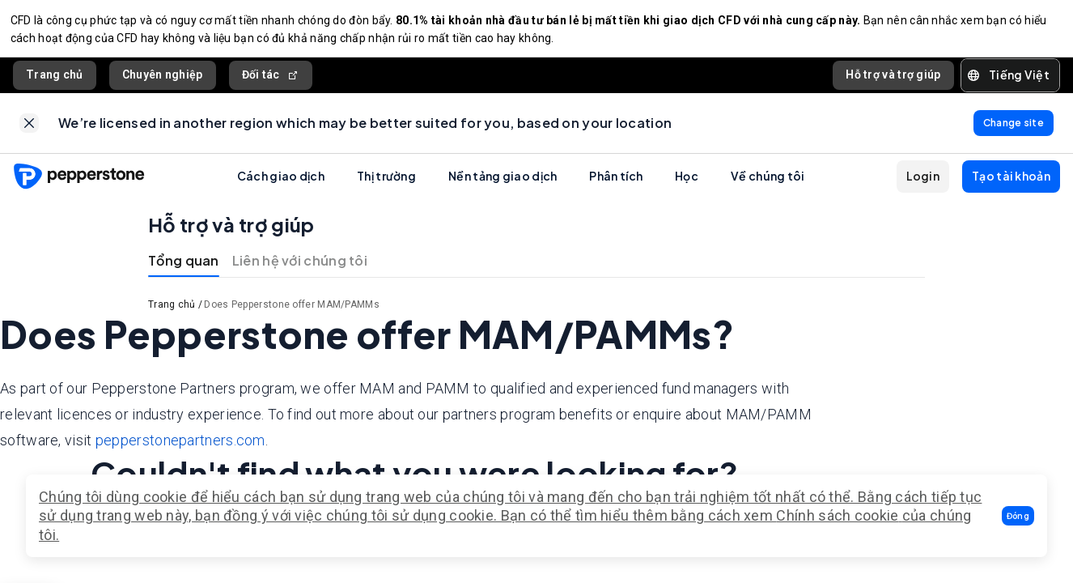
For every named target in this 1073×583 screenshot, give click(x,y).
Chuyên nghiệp (162, 80)
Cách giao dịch (280, 186)
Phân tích (616, 186)
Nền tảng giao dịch (502, 186)
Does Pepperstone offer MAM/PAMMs (292, 315)
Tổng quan (183, 270)
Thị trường (386, 186)
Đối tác (270, 80)
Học (686, 186)
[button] (1018, 516)
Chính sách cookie (837, 515)
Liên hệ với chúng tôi (299, 270)
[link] (29, 131)
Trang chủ (54, 80)
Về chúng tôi (768, 186)
